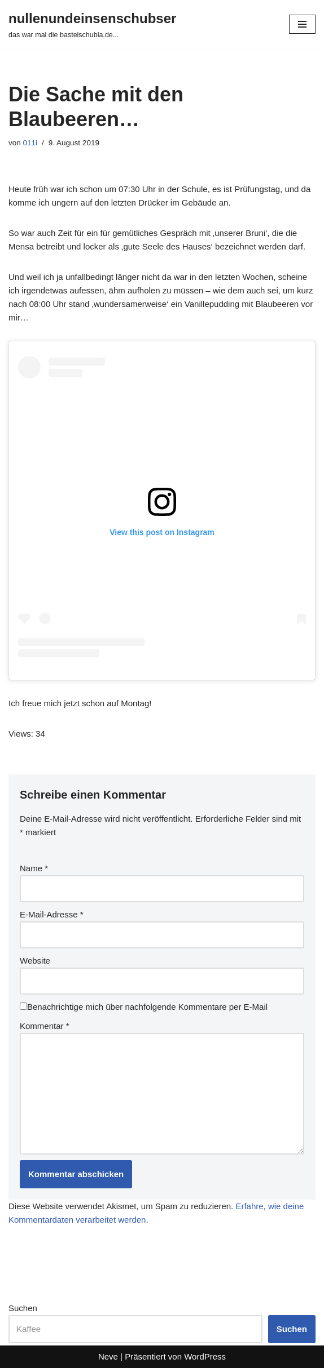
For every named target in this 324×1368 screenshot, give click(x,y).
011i (30, 143)
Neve (108, 1356)
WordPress (205, 1356)
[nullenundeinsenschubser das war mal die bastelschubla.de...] (92, 24)
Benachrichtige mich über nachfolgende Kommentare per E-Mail (144, 1006)
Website (35, 960)
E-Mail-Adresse (52, 914)
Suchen (22, 1308)
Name (34, 868)
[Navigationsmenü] (302, 24)
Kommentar (44, 1026)
